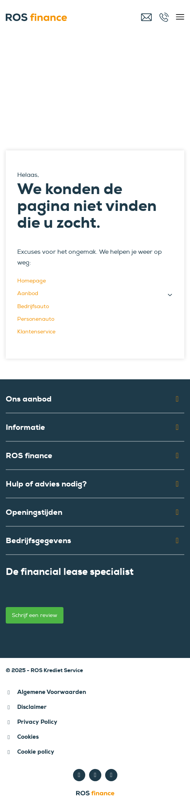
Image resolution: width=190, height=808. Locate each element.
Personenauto (35, 319)
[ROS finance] (55, 17)
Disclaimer (32, 707)
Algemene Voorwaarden (51, 692)
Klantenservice (36, 331)
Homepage (31, 280)
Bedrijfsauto (33, 306)
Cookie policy (35, 752)
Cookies (28, 737)
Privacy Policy (37, 722)
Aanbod (27, 293)
